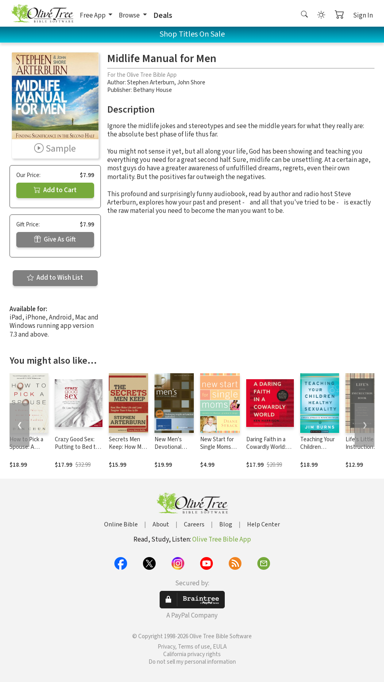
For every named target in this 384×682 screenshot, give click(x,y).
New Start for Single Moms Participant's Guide (217, 450)
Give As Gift (55, 239)
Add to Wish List (55, 278)
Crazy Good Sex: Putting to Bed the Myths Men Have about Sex (78, 450)
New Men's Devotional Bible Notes (169, 447)
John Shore (191, 82)
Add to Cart (55, 190)
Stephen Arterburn (150, 82)
